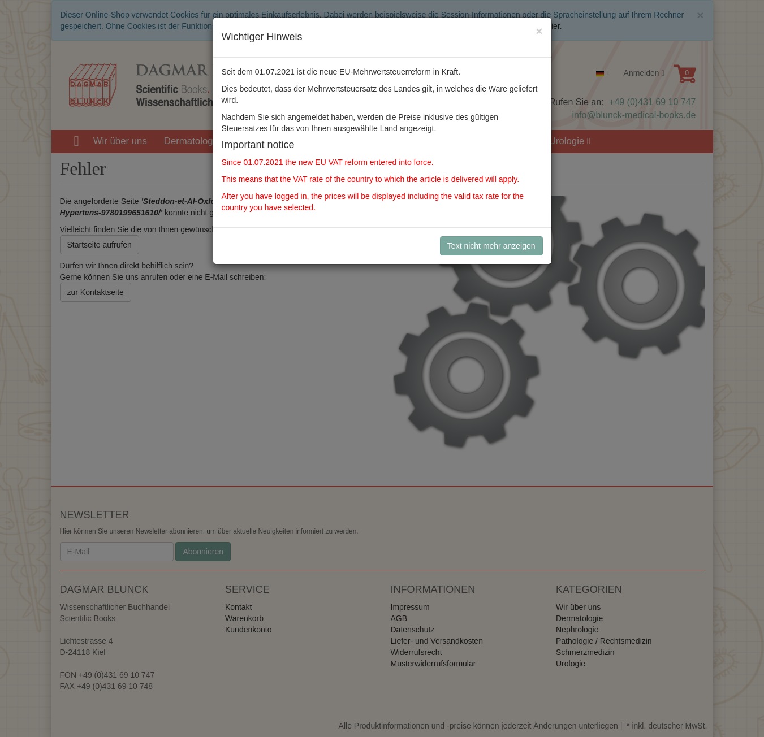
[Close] (539, 31)
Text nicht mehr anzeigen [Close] (491, 245)
